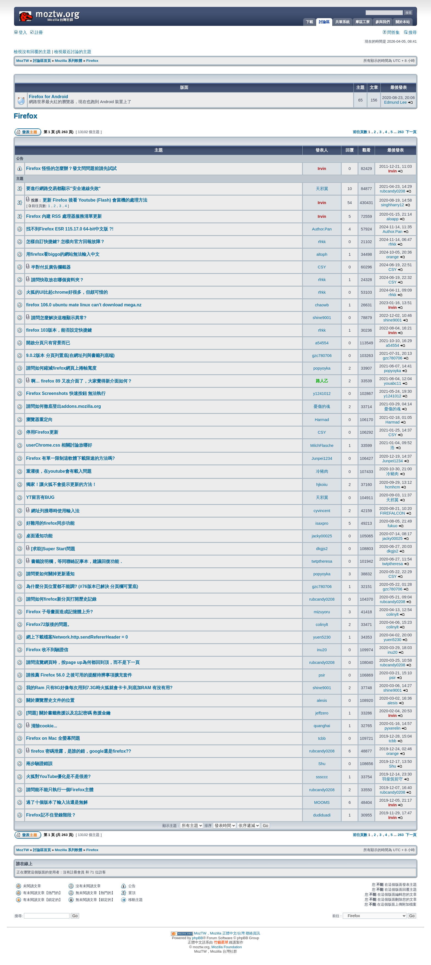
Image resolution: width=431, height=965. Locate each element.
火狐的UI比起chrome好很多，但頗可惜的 (67, 292)
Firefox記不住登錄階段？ (51, 815)
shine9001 (322, 317)
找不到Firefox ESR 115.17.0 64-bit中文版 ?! (70, 229)
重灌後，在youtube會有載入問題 (59, 471)
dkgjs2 (322, 548)
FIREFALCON (392, 513)
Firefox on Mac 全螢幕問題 (53, 738)
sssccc (322, 777)
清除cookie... (44, 726)
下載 (309, 22)
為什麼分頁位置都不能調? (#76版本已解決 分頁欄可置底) (82, 586)
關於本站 (403, 22)
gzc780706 (321, 355)
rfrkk (322, 242)
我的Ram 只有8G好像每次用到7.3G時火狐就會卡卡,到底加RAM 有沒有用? (99, 687)
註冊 (36, 32)
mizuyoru (322, 612)
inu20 (322, 650)
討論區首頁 (42, 61)
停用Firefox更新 (42, 432)
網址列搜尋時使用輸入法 (55, 510)
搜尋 (410, 32)
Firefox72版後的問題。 (49, 624)
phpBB (197, 938)
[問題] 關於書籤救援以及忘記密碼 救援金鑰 (68, 713)
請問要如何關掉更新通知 (50, 573)
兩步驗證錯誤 (39, 763)
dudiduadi (322, 815)
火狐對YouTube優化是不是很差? (58, 776)
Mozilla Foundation (226, 947)
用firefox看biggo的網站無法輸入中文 (63, 254)
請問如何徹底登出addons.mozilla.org (63, 406)
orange (392, 257)
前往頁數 (360, 132)
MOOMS (322, 802)
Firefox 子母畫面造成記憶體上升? (59, 611)
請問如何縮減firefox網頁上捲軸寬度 (61, 368)
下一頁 (411, 132)
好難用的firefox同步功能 (50, 523)
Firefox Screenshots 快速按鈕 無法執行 (66, 393)
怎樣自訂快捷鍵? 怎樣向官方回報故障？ (65, 241)
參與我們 (382, 22)
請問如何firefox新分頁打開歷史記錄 (61, 599)
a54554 (321, 343)
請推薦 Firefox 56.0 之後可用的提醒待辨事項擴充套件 (79, 675)
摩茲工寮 (362, 22)
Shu (321, 763)
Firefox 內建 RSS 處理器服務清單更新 (64, 216)
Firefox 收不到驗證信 (47, 649)
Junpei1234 (321, 458)
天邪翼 (322, 188)
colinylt (392, 614)
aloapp (392, 219)
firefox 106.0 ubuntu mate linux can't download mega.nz (84, 305)
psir (322, 675)
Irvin (322, 168)
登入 (20, 32)
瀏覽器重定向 (39, 419)
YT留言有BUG (40, 497)
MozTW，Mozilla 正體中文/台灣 (219, 933)
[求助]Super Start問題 (53, 548)
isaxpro (322, 523)
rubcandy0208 (392, 191)
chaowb (322, 305)
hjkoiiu (321, 484)
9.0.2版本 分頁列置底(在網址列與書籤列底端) (70, 355)
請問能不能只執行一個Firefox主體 (59, 789)
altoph (321, 254)
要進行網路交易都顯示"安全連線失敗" (63, 188)
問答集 (391, 32)
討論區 (324, 22)
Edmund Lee (395, 102)
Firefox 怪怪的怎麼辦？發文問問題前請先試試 (71, 168)
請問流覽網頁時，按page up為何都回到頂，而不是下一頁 (83, 662)
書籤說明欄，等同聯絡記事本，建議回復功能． (77, 561)
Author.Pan (322, 229)
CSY (322, 267)
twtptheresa (321, 561)
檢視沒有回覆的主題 (32, 52)
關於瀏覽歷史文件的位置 (50, 700)
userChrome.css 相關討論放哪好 (59, 445)
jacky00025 (322, 536)
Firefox (92, 61)
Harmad (322, 419)
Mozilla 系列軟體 (68, 61)
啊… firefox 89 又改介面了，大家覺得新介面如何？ (81, 381)
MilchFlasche (322, 445)
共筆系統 (342, 22)
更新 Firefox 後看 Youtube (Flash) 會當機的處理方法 (95, 200)
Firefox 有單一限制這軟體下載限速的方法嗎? (70, 458)
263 (401, 132)
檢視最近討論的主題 (72, 52)
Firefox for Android (48, 96)
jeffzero (321, 713)
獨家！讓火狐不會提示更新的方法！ (61, 484)
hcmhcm (392, 487)
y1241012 (322, 393)
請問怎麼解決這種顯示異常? (59, 317)
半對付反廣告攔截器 (51, 267)
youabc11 (392, 383)
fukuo (392, 526)
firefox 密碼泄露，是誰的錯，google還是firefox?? (81, 751)
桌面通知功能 (39, 536)
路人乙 (322, 381)
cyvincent (322, 510)
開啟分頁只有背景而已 (48, 342)
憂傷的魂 (322, 406)
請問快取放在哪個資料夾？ (57, 279)
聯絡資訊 (253, 933)
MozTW (62, 16)
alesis (322, 700)
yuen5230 (322, 637)
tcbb (321, 738)
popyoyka (321, 368)
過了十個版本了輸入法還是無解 (57, 802)
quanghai (322, 726)
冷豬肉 (322, 471)
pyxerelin (392, 728)
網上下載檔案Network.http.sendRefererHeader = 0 (77, 637)
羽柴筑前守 (392, 779)
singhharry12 (392, 205)
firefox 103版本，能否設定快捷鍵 (59, 330)
